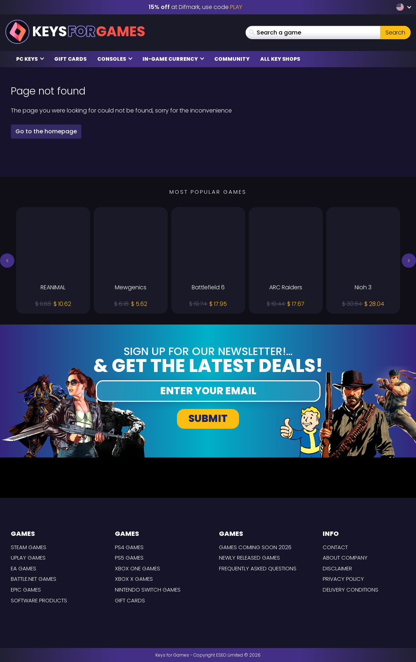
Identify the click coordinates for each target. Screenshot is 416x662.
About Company (345, 557)
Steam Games (28, 547)
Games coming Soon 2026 (255, 547)
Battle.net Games (33, 579)
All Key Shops (280, 59)
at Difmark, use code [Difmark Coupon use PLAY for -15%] (195, 7)
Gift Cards (70, 59)
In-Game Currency (173, 59)
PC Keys (30, 59)
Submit (208, 419)
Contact (335, 547)
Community (231, 59)
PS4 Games (129, 547)
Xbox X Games (134, 579)
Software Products (39, 600)
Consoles (114, 59)
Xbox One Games (137, 568)
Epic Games (26, 589)
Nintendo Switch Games (148, 589)
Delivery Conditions (350, 589)
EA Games (23, 568)
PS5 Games (129, 557)
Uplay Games (28, 557)
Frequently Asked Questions (257, 568)
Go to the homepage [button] (46, 131)
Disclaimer (337, 568)
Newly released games (249, 557)
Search (395, 32)
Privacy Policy (343, 579)
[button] (7, 260)
